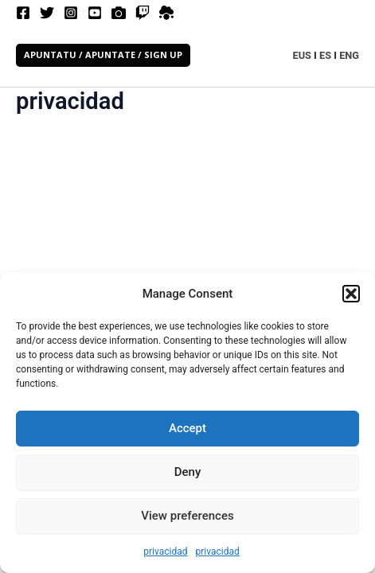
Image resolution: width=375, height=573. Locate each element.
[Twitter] (47, 13)
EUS (302, 55)
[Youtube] (95, 13)
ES (325, 55)
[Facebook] (23, 13)
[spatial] (166, 13)
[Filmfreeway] (118, 13)
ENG (349, 55)
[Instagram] (71, 13)
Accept (187, 428)
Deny (187, 472)
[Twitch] (142, 13)
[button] (351, 294)
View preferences (187, 516)
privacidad (165, 551)
